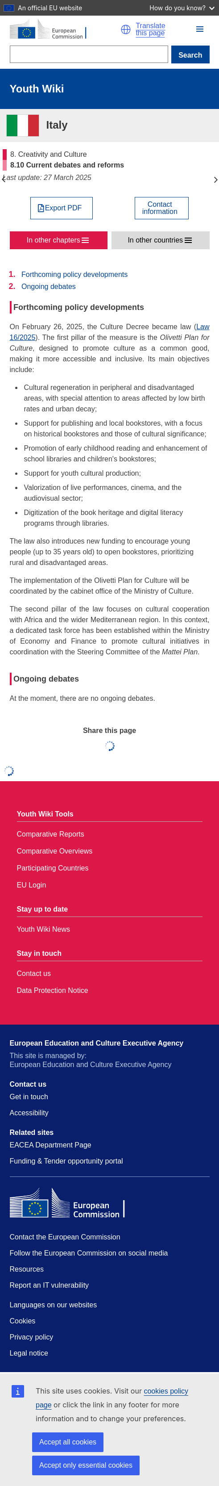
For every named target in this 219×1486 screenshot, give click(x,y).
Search (190, 55)
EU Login (31, 885)
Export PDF (63, 208)
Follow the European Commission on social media (89, 1253)
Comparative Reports (50, 834)
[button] (125, 29)
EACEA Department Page (50, 1145)
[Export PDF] (61, 208)
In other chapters (53, 240)
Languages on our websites (53, 1305)
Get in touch (29, 1097)
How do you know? (182, 8)
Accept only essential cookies (85, 1465)
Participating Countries (53, 868)
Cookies (23, 1321)
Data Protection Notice (52, 990)
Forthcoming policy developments (74, 274)
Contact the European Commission (65, 1237)
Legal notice (29, 1353)
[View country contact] (162, 208)
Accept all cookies (67, 1442)
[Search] (89, 54)
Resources (27, 1269)
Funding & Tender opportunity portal (66, 1161)
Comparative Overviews (55, 851)
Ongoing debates (48, 286)
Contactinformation (160, 208)
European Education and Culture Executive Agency (97, 1043)
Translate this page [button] (150, 29)
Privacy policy (32, 1337)
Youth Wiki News (43, 929)
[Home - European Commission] (65, 29)
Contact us (34, 973)
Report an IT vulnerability (49, 1285)
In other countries (155, 240)
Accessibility (29, 1113)
